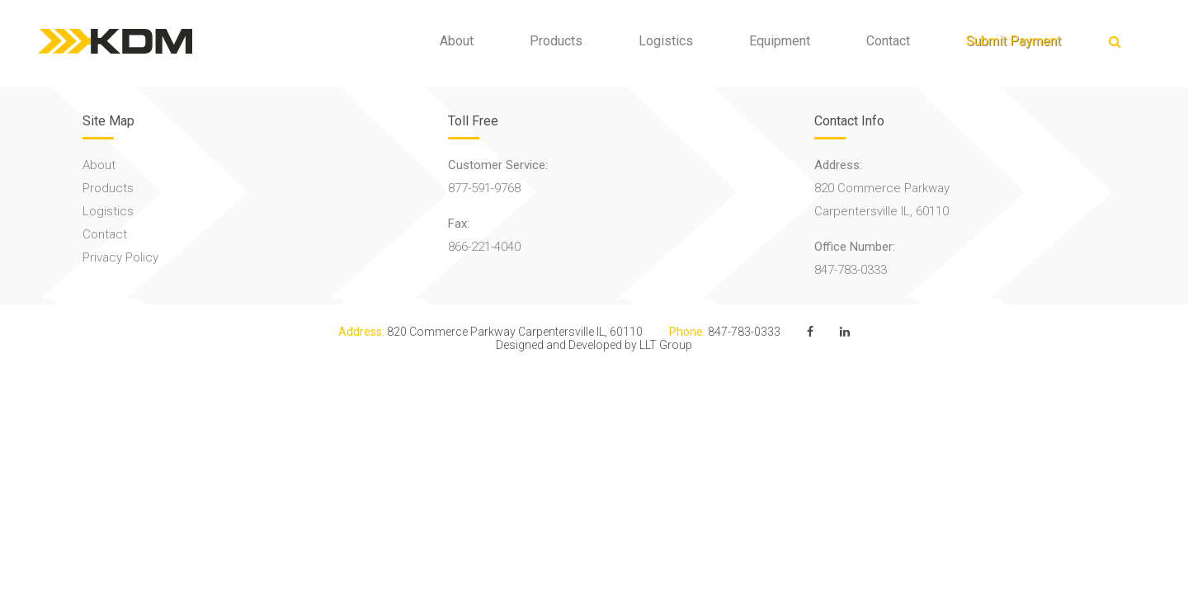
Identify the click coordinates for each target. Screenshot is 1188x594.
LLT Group (665, 344)
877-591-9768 (484, 188)
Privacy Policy (120, 257)
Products (544, 41)
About (445, 41)
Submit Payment (1002, 41)
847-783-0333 (850, 269)
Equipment (768, 41)
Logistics (654, 41)
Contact (876, 41)
